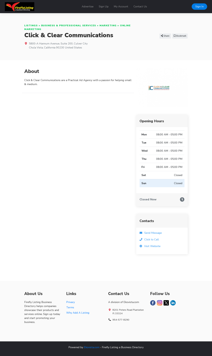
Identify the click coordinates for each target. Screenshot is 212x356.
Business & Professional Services (68, 25)
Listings (31, 25)
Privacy (70, 302)
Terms (70, 307)
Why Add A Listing (77, 313)
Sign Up (104, 6)
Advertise (87, 6)
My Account (121, 6)
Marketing (108, 25)
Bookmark (180, 36)
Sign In (199, 6)
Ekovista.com (91, 347)
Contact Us (140, 6)
